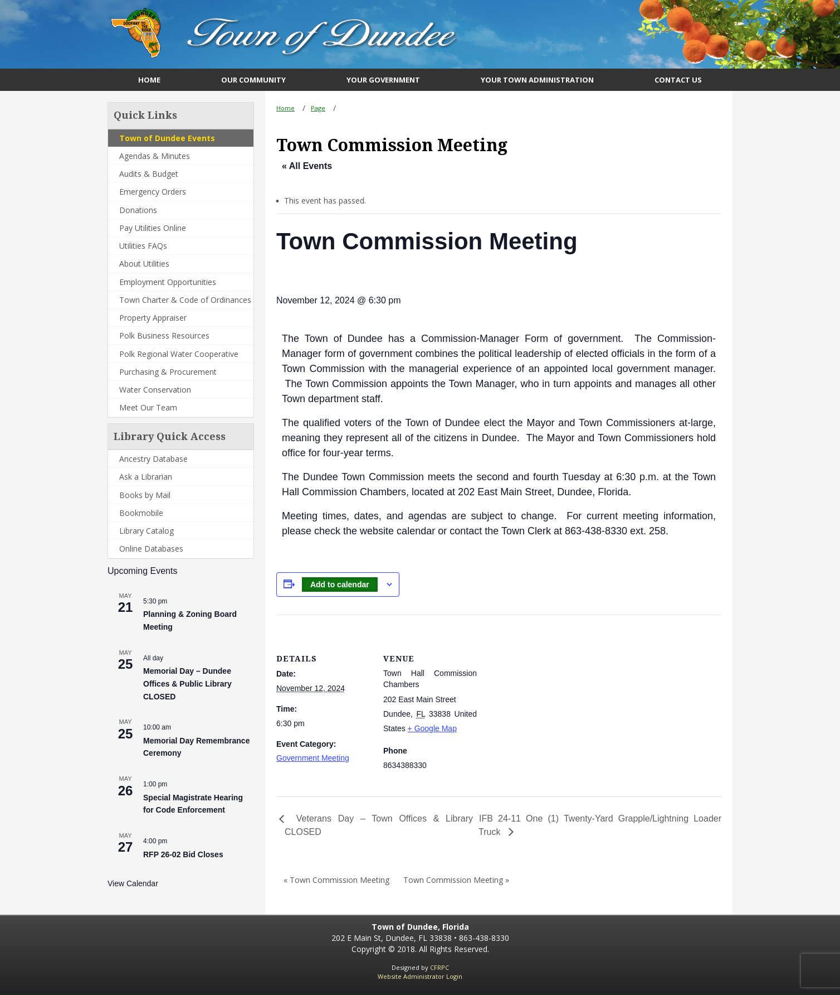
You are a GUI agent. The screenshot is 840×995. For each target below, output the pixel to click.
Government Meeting (312, 758)
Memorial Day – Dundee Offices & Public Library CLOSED (187, 683)
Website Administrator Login (420, 976)
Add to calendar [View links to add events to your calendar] (339, 584)
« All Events (307, 166)
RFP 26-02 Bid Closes (183, 854)
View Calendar (133, 883)
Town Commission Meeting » (456, 880)
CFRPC (439, 967)
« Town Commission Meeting (336, 880)
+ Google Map (432, 728)
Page (318, 108)
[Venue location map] (549, 692)
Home (285, 108)
